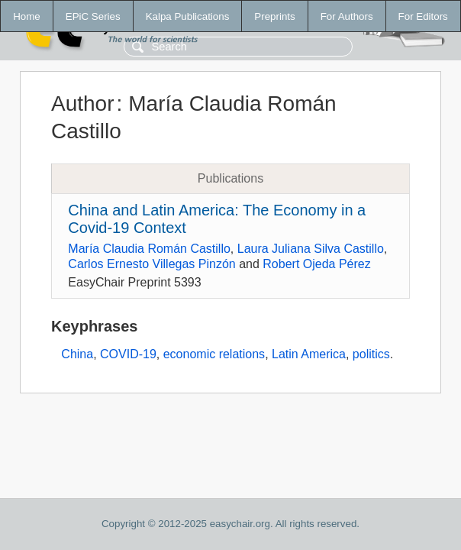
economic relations (214, 354)
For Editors (423, 16)
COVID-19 (128, 354)
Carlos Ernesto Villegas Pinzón (151, 263)
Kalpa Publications (188, 16)
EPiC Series (93, 16)
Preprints (274, 16)
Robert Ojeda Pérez (316, 263)
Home (26, 16)
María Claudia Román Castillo (149, 248)
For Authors (347, 16)
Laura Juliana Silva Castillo (310, 248)
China (77, 354)
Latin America (309, 354)
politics (371, 354)
